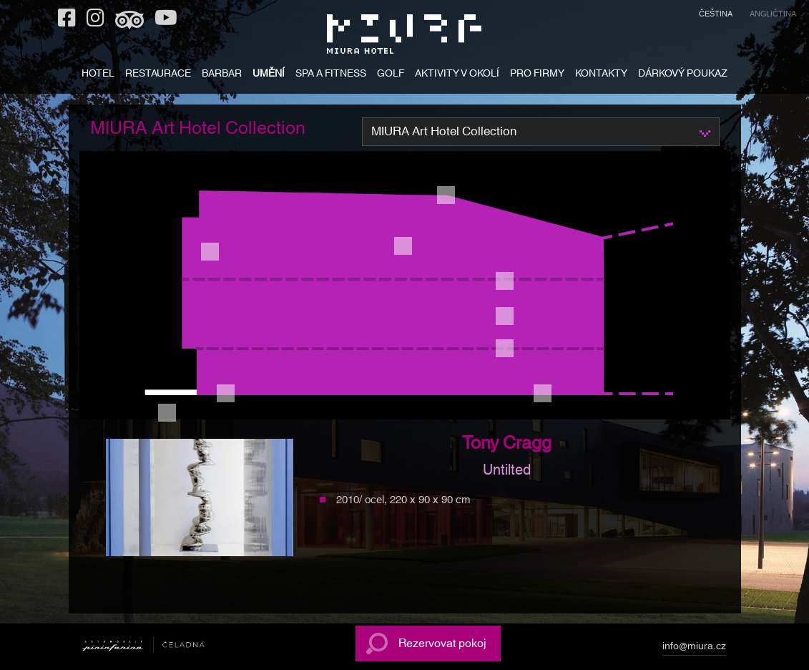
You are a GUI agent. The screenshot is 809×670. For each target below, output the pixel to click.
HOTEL (98, 75)
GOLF (390, 75)
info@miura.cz (694, 648)
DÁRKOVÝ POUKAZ (682, 75)
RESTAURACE (158, 75)
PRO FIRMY (537, 75)
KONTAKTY (601, 75)
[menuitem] (715, 16)
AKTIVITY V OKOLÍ (457, 75)
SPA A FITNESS (330, 75)
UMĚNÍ (268, 75)
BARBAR (222, 75)
